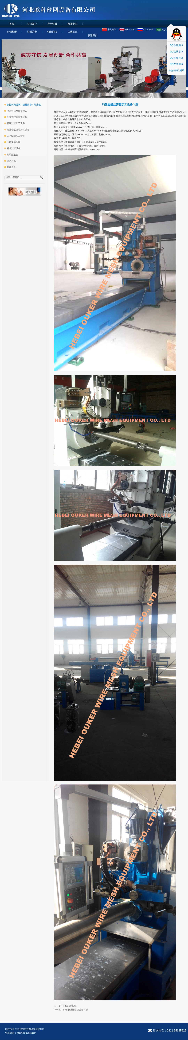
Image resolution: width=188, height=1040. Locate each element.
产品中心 (52, 23)
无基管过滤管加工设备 (18, 129)
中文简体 (112, 29)
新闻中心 (72, 23)
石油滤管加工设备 (16, 123)
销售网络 (52, 31)
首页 (11, 23)
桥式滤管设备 (13, 148)
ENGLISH (129, 29)
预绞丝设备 (12, 154)
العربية (165, 29)
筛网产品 (11, 161)
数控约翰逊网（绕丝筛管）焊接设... (25, 104)
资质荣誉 (32, 31)
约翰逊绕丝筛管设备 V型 (75, 1009)
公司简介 (32, 23)
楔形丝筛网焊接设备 (17, 111)
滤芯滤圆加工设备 (16, 136)
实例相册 (12, 31)
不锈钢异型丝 (13, 142)
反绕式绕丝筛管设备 (17, 117)
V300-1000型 (69, 1006)
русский (148, 29)
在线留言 (72, 31)
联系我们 (92, 35)
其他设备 (11, 167)
